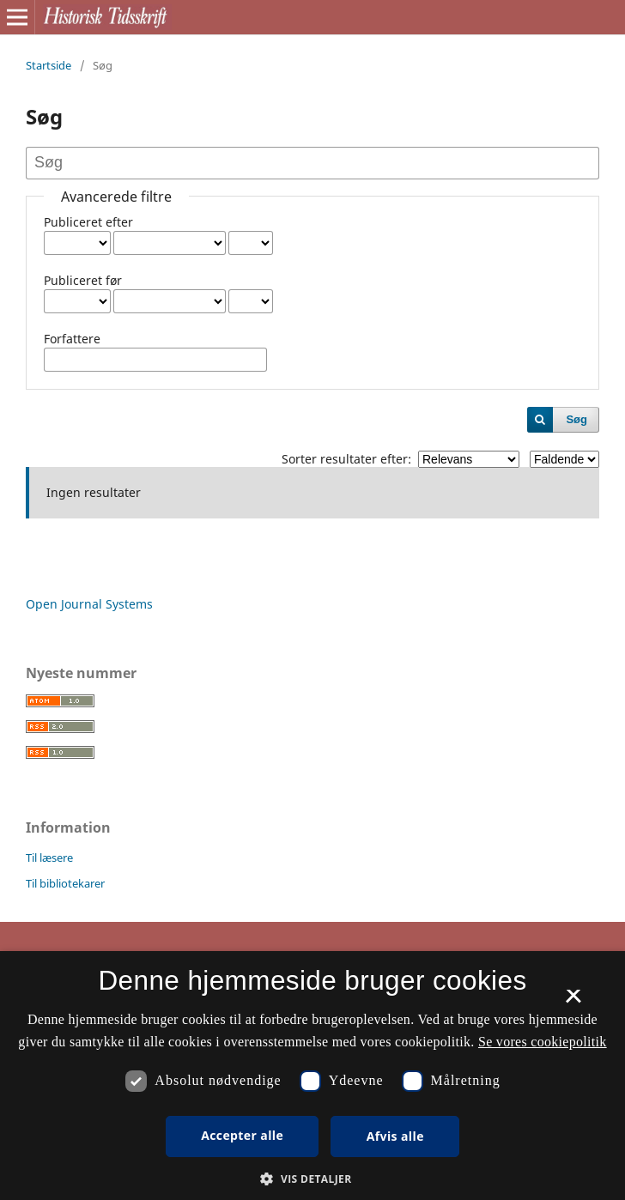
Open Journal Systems (89, 604)
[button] (312, 1179)
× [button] (573, 1002)
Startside (48, 65)
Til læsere (49, 857)
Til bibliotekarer (65, 883)
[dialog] (312, 1075)
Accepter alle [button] (242, 1135)
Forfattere (72, 338)
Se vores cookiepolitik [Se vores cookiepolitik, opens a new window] (542, 1041)
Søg (576, 419)
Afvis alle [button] (395, 1136)
